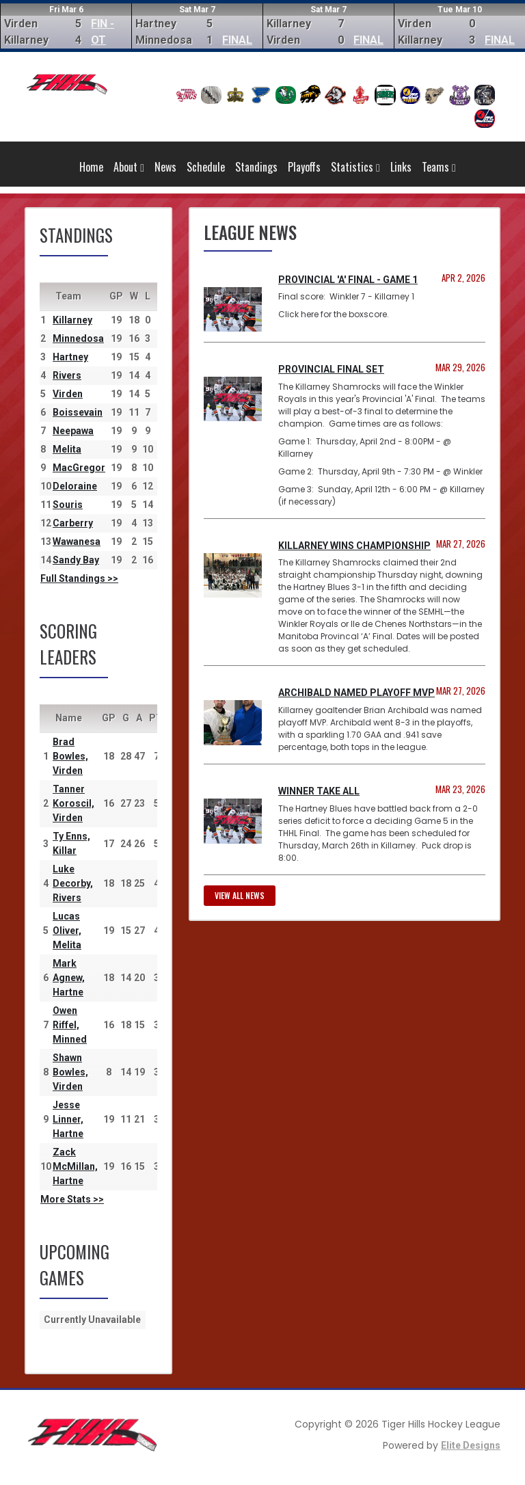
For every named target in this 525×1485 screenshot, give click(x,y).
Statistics (355, 167)
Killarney (72, 320)
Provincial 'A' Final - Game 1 (348, 279)
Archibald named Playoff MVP (356, 692)
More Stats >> (72, 1199)
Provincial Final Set (331, 369)
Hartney (70, 356)
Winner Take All (319, 791)
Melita (67, 449)
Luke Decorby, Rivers (73, 883)
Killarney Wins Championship (354, 545)
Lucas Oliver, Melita (67, 930)
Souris (68, 504)
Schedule (206, 167)
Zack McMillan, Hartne (75, 1166)
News (165, 167)
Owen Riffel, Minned (70, 1025)
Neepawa (73, 430)
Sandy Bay (76, 559)
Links (401, 167)
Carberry (73, 523)
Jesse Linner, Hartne (68, 1119)
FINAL (237, 40)
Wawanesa (76, 541)
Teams (439, 167)
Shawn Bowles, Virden (70, 1072)
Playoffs (304, 167)
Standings (256, 167)
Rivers (67, 375)
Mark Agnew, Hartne (69, 978)
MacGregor (79, 467)
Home (91, 167)
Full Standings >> (79, 578)
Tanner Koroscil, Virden (73, 803)
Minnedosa (78, 338)
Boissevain (78, 412)
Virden (68, 393)
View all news (240, 895)
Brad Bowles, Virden (70, 756)
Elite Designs (470, 1445)
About (128, 167)
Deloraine (75, 486)
